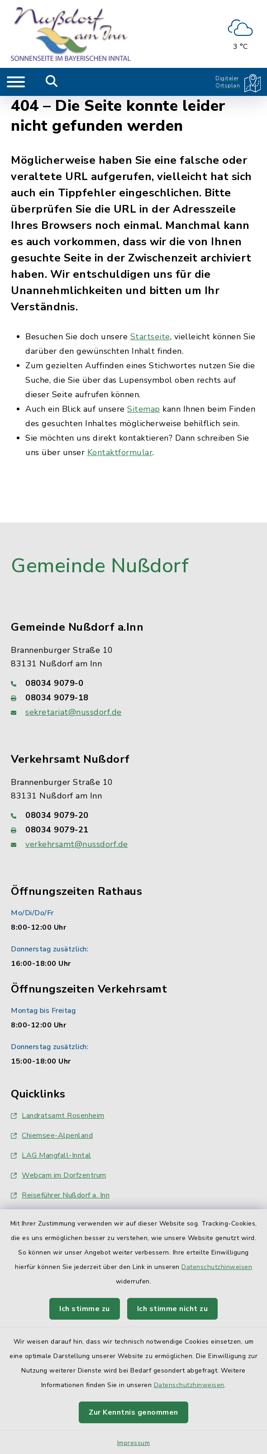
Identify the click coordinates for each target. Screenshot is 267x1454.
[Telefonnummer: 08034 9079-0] (133, 683)
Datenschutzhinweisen (216, 1267)
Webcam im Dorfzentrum (58, 1175)
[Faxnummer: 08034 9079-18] (133, 697)
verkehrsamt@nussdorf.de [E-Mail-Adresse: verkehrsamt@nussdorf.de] (76, 844)
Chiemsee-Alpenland (52, 1135)
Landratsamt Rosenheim (58, 1116)
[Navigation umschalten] (16, 82)
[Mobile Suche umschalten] (52, 82)
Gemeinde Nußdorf (100, 566)
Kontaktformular (120, 452)
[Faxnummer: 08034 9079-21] (133, 829)
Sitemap (143, 409)
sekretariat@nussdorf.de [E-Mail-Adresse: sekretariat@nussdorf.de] (73, 712)
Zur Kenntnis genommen (133, 1412)
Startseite (150, 336)
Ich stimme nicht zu (172, 1309)
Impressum (133, 1443)
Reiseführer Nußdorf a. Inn (60, 1195)
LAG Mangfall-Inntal (51, 1155)
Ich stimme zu (84, 1309)
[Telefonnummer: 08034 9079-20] (133, 815)
